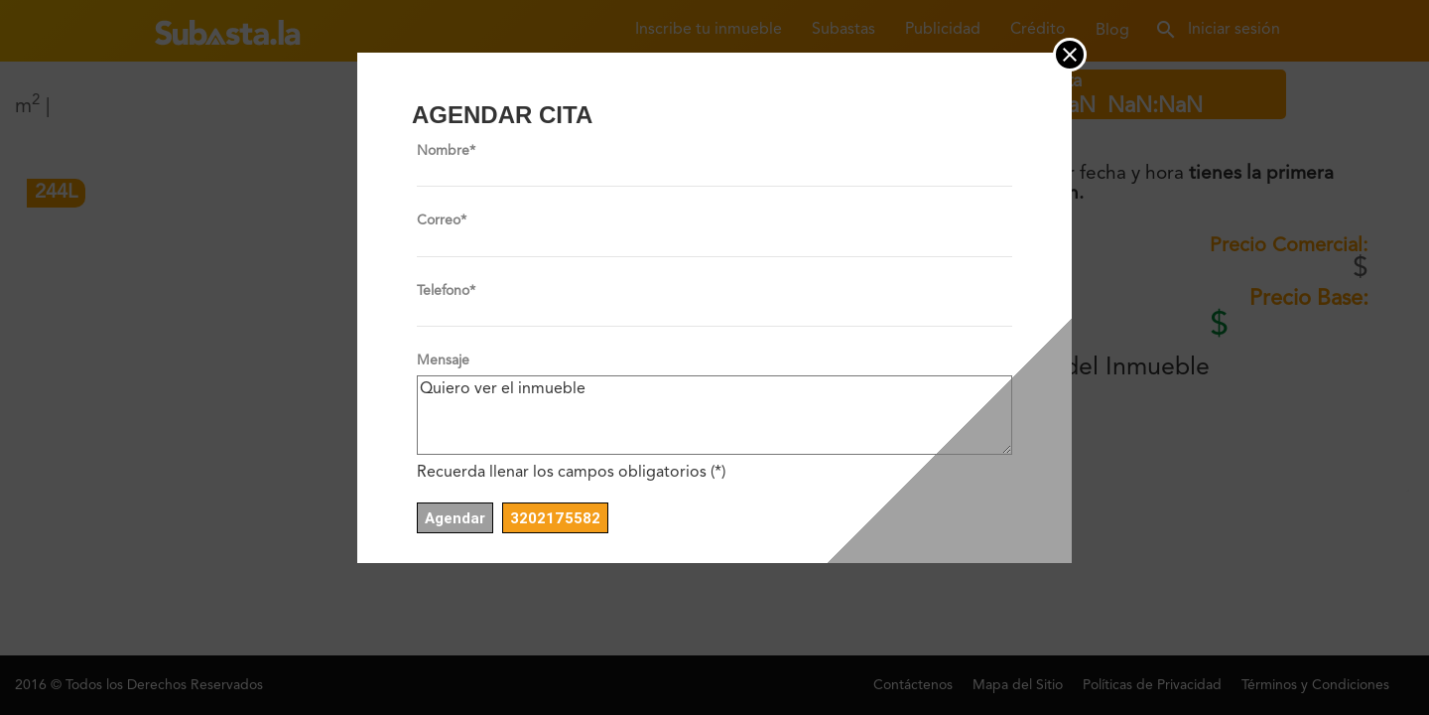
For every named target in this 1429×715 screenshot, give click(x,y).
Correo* (441, 220)
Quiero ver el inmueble (714, 415)
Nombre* (446, 151)
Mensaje (443, 360)
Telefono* (446, 291)
